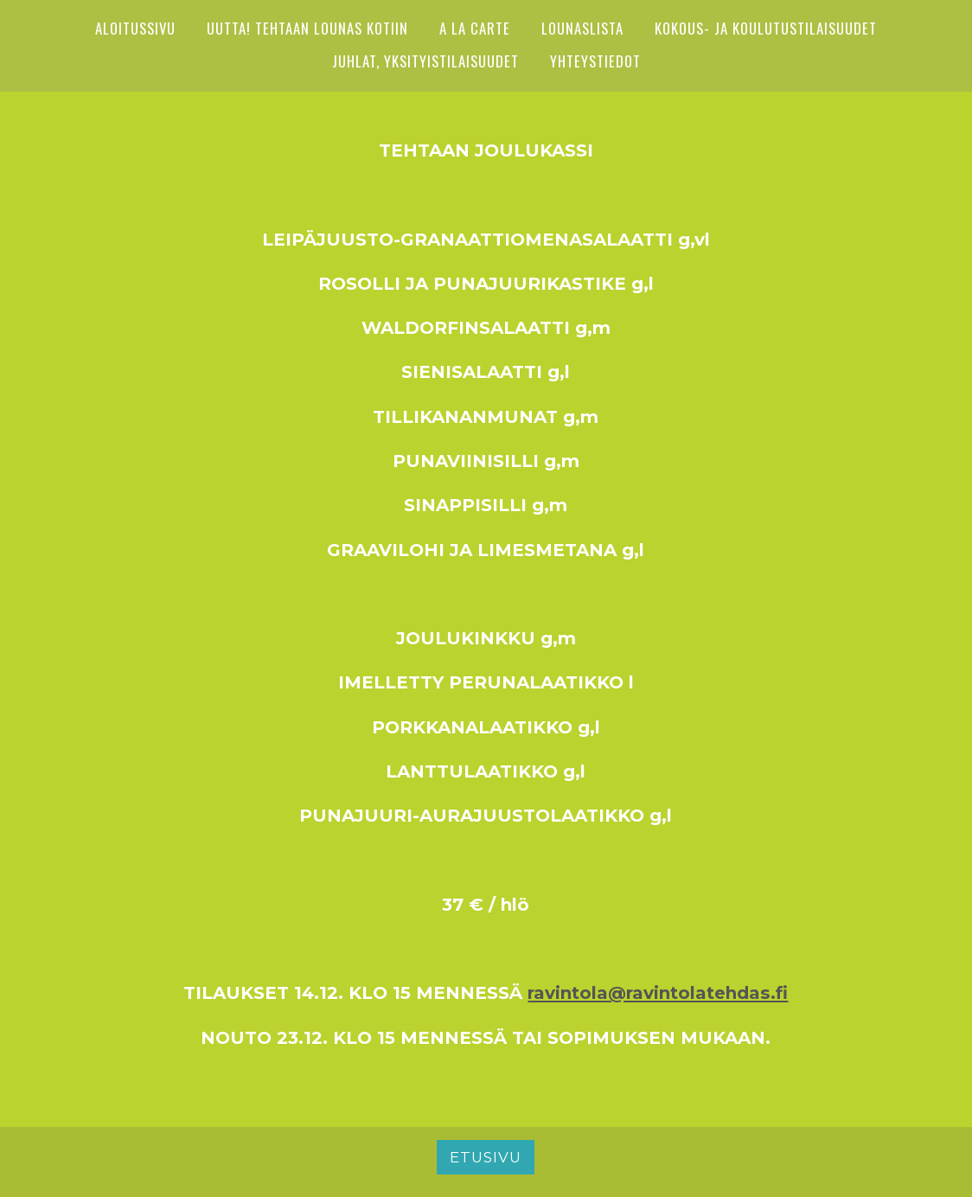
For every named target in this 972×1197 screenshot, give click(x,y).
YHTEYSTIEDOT (595, 61)
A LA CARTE (474, 28)
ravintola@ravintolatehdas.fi (658, 992)
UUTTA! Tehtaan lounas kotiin (307, 28)
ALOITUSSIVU (135, 28)
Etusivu (485, 1157)
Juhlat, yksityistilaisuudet (425, 61)
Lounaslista (582, 28)
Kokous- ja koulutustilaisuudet (766, 28)
